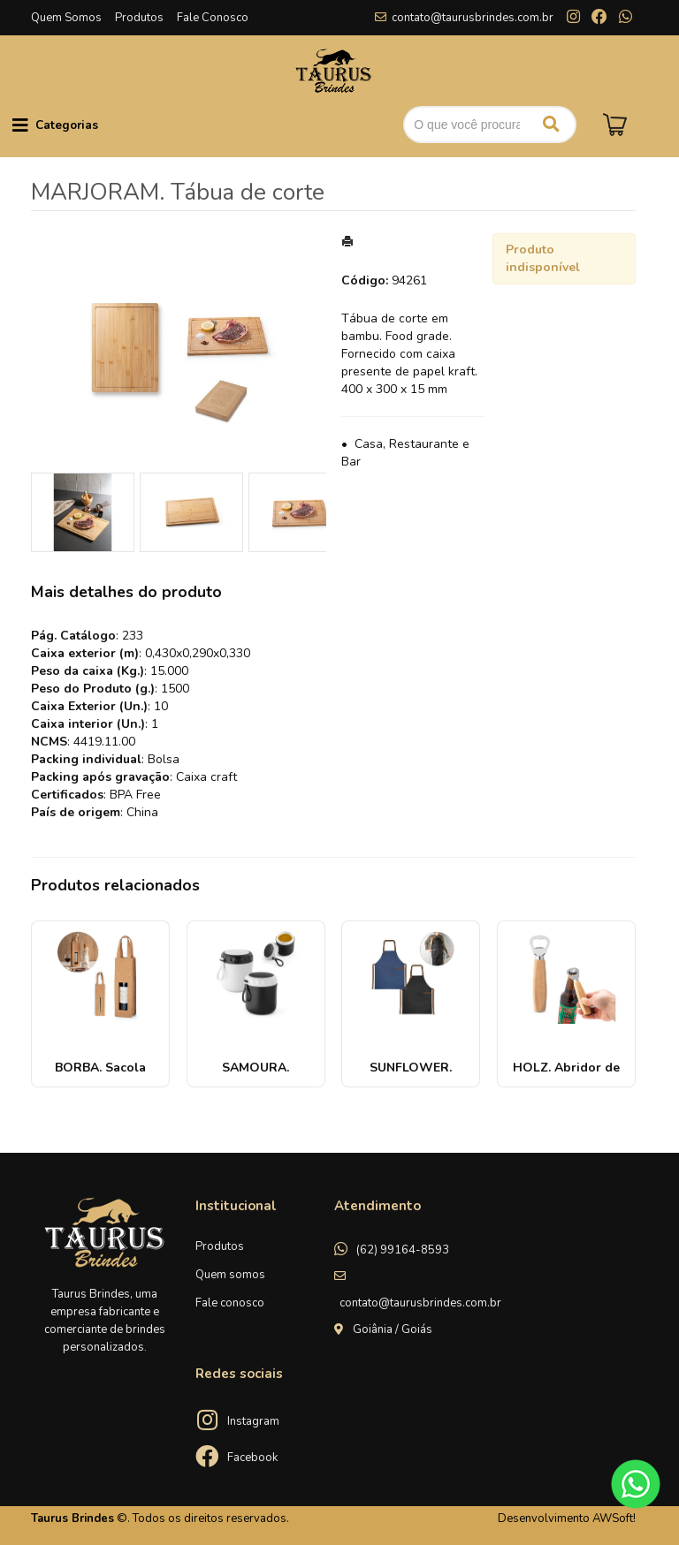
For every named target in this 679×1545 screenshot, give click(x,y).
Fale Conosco (212, 18)
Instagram (253, 1421)
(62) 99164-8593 (402, 1250)
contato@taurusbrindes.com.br (472, 18)
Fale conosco (229, 1303)
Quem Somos (66, 18)
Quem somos (230, 1275)
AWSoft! (614, 1518)
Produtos (139, 18)
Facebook (252, 1457)
